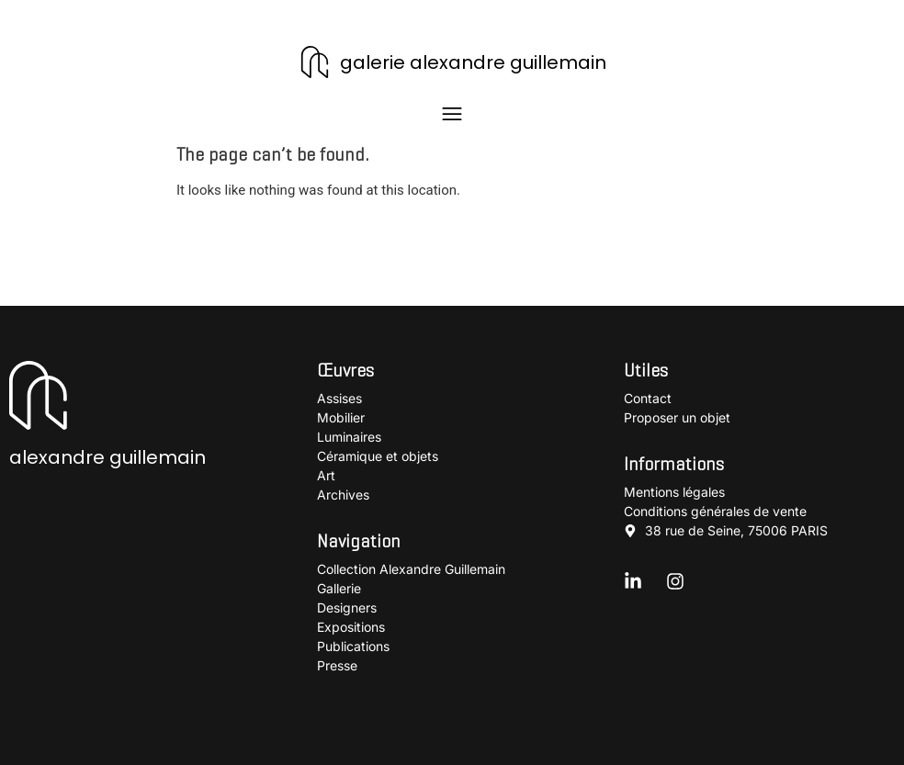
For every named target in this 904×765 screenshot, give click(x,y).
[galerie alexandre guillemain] (315, 62)
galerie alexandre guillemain (473, 62)
